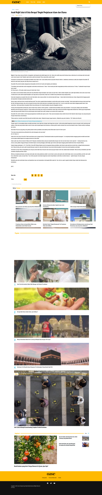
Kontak (60, 477)
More (86, 433)
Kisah (27, 2)
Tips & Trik (32, 2)
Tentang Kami (44, 477)
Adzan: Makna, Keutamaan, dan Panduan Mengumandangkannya (28, 121)
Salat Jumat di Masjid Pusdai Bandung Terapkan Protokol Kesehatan (30, 427)
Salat (17, 15)
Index (44, 2)
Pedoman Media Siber (53, 477)
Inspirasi (39, 2)
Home (13, 9)
